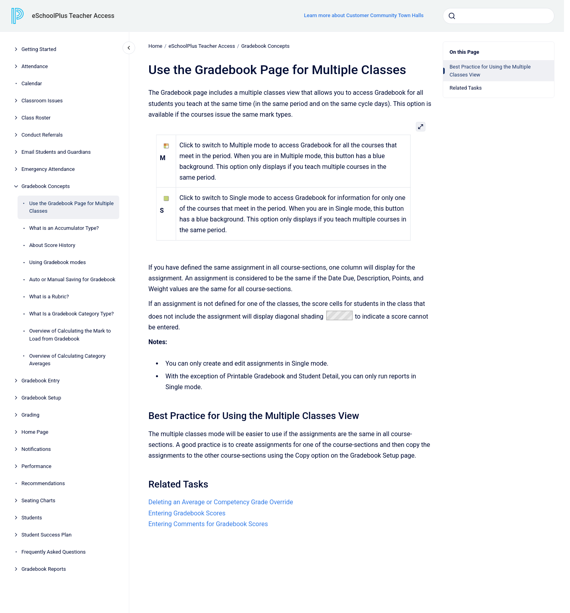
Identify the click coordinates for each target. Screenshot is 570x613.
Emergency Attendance (48, 169)
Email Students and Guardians (56, 152)
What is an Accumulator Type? (64, 228)
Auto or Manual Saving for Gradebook (72, 279)
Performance (36, 466)
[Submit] (452, 16)
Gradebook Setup (41, 398)
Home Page (35, 432)
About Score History (52, 245)
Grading (30, 415)
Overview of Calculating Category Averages (67, 360)
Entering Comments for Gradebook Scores (208, 524)
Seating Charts (38, 500)
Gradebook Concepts (46, 186)
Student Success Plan (47, 535)
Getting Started (39, 49)
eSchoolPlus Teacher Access (73, 16)
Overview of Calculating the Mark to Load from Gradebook (70, 335)
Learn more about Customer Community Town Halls (364, 15)
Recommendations (43, 483)
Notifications (36, 449)
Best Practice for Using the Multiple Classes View (490, 71)
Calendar (32, 83)
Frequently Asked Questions (54, 552)
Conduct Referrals (42, 135)
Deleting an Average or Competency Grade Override (220, 502)
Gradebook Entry (41, 381)
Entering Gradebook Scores (186, 513)
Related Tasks (466, 88)
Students (32, 518)
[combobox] (498, 16)
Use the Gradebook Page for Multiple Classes (71, 207)
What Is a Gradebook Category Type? (71, 314)
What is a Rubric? (49, 297)
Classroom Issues (42, 101)
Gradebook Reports (44, 569)
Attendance (35, 66)
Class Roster (36, 118)
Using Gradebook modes (57, 262)
